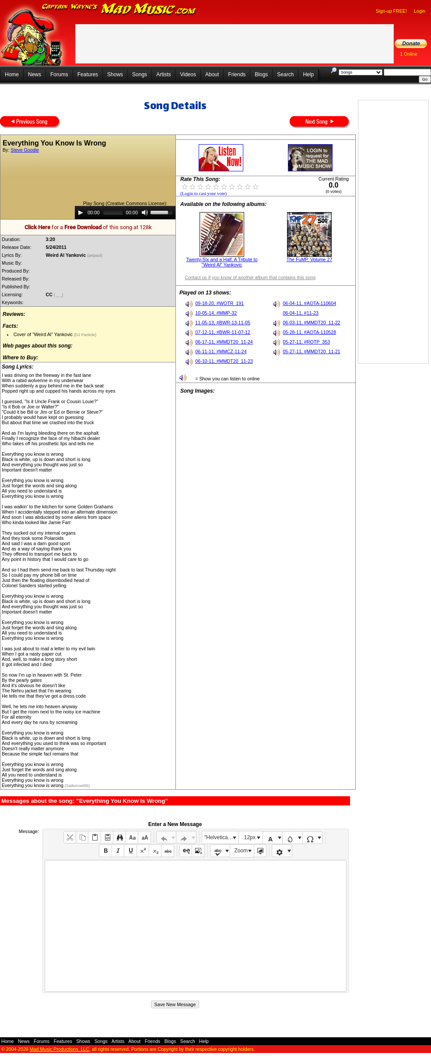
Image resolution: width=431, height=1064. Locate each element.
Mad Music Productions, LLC (59, 1049)
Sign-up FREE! (391, 11)
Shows (115, 74)
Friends (236, 74)
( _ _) (59, 295)
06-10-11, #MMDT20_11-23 (224, 361)
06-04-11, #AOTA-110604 (309, 303)
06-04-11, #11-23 (301, 313)
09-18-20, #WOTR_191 (219, 303)
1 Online (408, 54)
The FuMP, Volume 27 (310, 259)
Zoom (241, 851)
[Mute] (144, 212)
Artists (163, 74)
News (34, 74)
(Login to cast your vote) (203, 193)
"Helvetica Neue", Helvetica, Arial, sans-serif (221, 837)
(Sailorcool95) (76, 786)
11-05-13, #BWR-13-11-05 (222, 322)
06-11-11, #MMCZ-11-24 (220, 351)
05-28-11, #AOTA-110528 (309, 332)
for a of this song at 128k (88, 227)
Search (285, 74)
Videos (188, 74)
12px (250, 837)
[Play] (80, 212)
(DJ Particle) (84, 335)
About (212, 74)
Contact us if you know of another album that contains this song (250, 277)
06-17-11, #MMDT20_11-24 (224, 341)
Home (12, 74)
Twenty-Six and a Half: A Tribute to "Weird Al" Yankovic (222, 262)
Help (308, 74)
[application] (125, 212)
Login (419, 11)
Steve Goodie (25, 150)
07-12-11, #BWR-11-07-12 (222, 332)
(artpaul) (95, 255)
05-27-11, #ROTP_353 (306, 341)
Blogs (261, 74)
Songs (139, 74)
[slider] (113, 212)
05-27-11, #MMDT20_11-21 (311, 351)
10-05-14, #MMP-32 (216, 313)
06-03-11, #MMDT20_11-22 (311, 322)
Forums (59, 74)
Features (87, 74)
